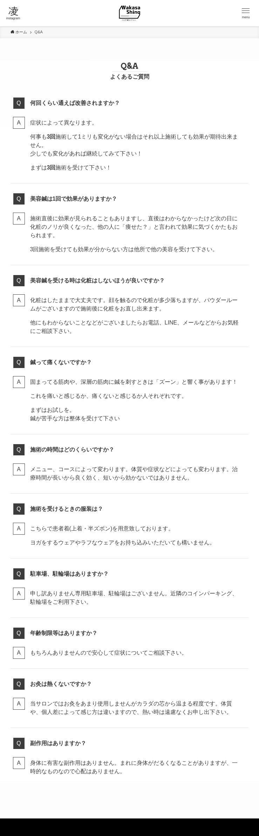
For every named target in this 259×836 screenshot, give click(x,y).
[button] (246, 13)
